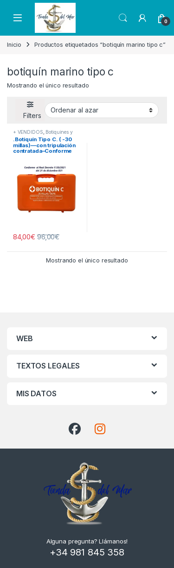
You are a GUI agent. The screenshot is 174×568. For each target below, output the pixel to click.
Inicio (14, 44)
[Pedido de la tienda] (102, 110)
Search (123, 18)
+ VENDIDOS (28, 132)
